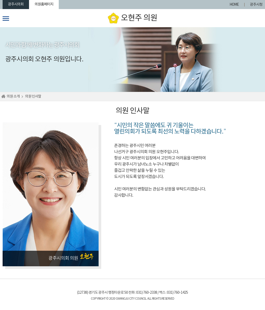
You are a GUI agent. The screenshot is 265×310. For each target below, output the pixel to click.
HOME (234, 5)
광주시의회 (16, 4)
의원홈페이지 (44, 4)
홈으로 (3, 96)
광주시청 (256, 5)
